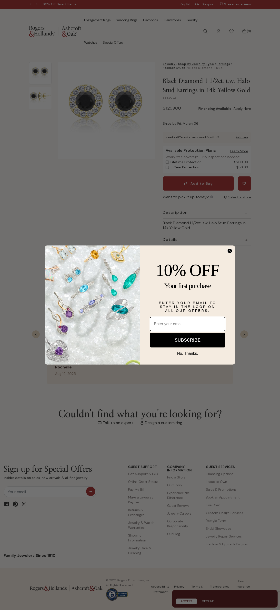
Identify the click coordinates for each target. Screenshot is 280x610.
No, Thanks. (187, 353)
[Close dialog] (229, 250)
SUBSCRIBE (187, 340)
